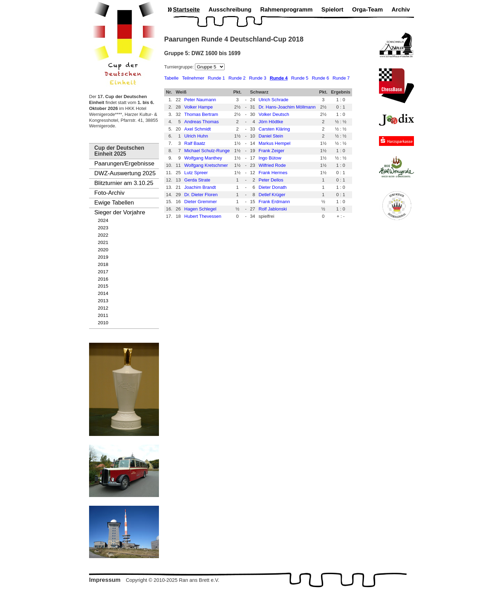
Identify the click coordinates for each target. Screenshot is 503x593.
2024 (103, 220)
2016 (103, 279)
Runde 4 (278, 78)
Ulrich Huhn (196, 136)
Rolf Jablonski (272, 209)
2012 (103, 308)
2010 (103, 322)
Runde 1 (216, 78)
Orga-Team (367, 9)
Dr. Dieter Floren (201, 194)
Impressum (105, 580)
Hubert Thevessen (202, 216)
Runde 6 (320, 78)
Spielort (332, 9)
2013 (103, 300)
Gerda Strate (197, 180)
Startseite (186, 9)
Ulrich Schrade (273, 99)
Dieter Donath (272, 187)
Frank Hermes (272, 172)
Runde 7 (341, 78)
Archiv (401, 9)
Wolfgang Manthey (203, 158)
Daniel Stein (270, 136)
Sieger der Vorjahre (119, 212)
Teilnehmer (193, 78)
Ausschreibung (230, 9)
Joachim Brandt (200, 187)
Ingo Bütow (269, 158)
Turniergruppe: (179, 66)
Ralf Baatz (194, 143)
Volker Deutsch (273, 114)
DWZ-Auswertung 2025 (125, 173)
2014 (103, 293)
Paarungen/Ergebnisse (124, 163)
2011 (103, 315)
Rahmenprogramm (286, 9)
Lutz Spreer (196, 172)
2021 (103, 242)
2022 (103, 235)
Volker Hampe (198, 107)
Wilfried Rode (272, 165)
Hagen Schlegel (200, 209)
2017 (103, 271)
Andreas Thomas (201, 121)
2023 (103, 227)
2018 (103, 264)
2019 (103, 257)
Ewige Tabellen (114, 202)
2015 (103, 286)
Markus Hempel (274, 143)
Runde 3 (257, 78)
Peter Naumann (200, 99)
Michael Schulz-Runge (207, 150)
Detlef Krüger (271, 194)
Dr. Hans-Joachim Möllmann (286, 107)
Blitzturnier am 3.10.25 (123, 183)
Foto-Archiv (109, 193)
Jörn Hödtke (270, 121)
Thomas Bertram (201, 114)
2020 (103, 249)
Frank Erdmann (274, 201)
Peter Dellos (270, 180)
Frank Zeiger (271, 150)
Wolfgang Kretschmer (206, 165)
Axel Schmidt (197, 129)
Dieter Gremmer (200, 201)
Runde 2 (237, 78)
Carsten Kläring (274, 129)
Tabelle (171, 78)
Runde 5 (299, 78)
